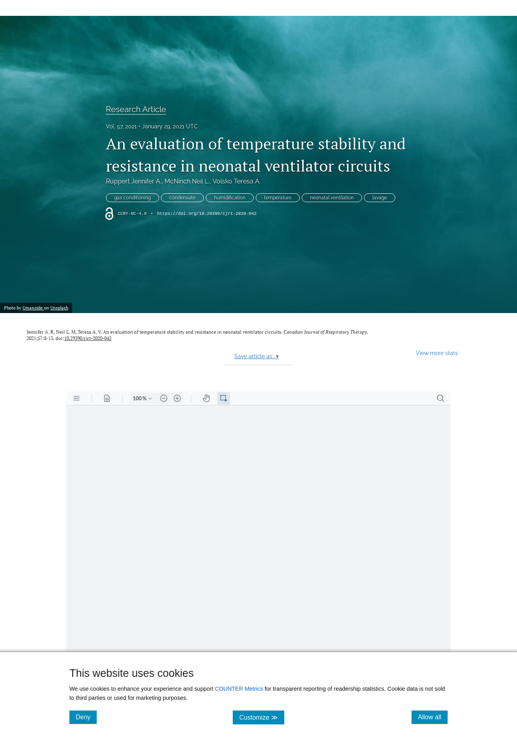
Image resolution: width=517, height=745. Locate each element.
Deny (86, 716)
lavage (379, 198)
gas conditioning (132, 198)
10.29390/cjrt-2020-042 (87, 338)
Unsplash (59, 308)
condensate (182, 198)
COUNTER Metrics (239, 689)
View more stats (437, 353)
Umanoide (33, 308)
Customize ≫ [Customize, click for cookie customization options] (261, 717)
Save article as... (256, 356)
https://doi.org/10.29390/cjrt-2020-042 (207, 213)
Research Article (136, 109)
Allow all (433, 716)
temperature (277, 198)
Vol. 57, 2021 (121, 126)
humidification (229, 198)
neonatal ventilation (332, 198)
